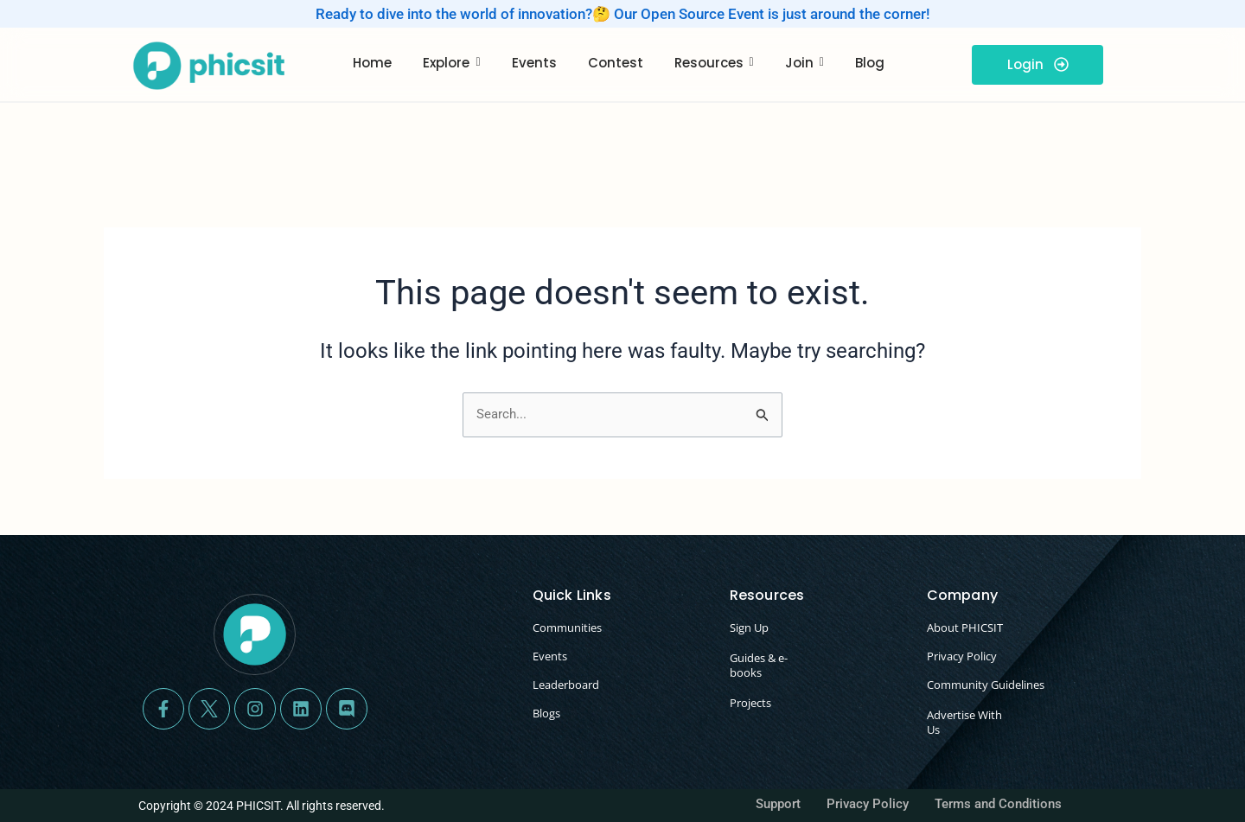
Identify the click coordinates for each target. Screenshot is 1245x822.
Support (778, 804)
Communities (567, 627)
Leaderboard (566, 684)
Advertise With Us (964, 722)
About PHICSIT (965, 627)
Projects (750, 702)
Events (550, 656)
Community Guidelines (985, 684)
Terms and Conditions (998, 804)
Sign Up (749, 627)
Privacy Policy (962, 656)
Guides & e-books (759, 665)
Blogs (546, 713)
